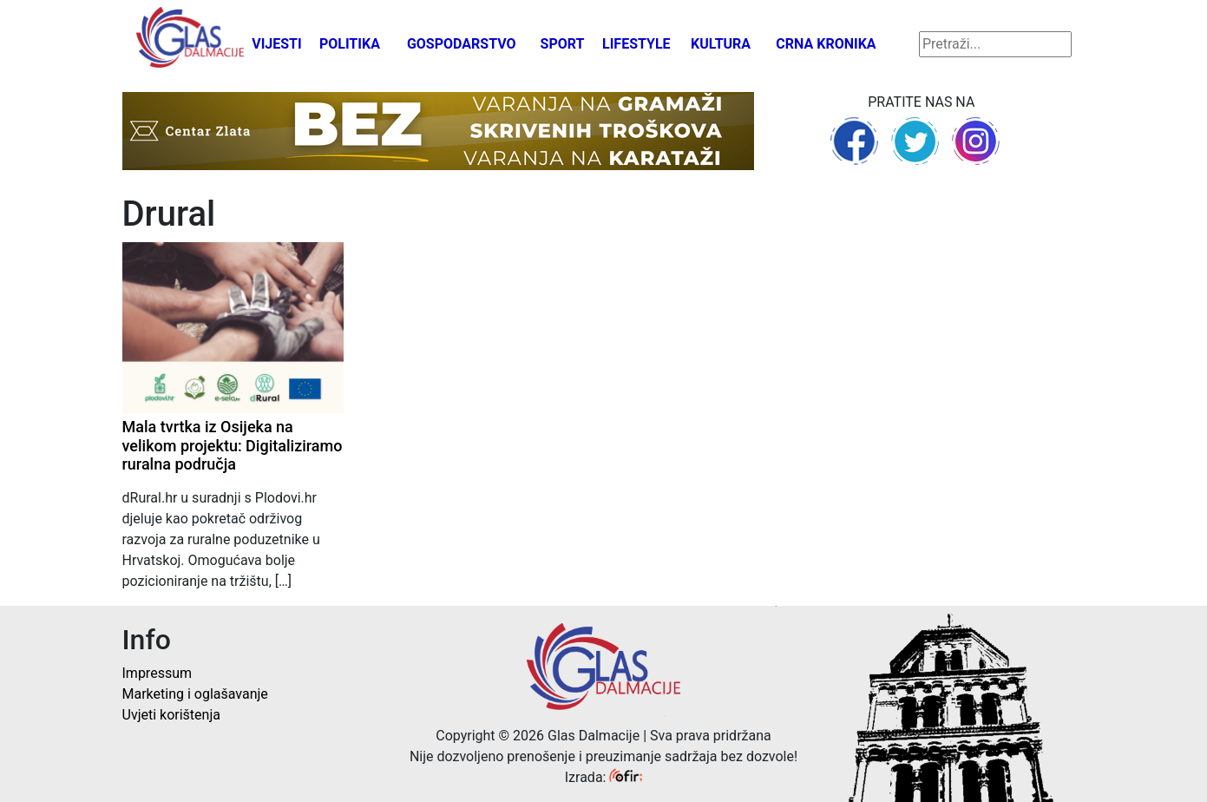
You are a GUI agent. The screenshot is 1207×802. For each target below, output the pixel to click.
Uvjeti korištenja (171, 715)
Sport (563, 44)
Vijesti (277, 44)
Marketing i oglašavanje (195, 694)
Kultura (721, 44)
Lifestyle (636, 44)
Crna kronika (826, 44)
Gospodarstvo (461, 44)
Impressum (157, 673)
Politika (349, 44)
